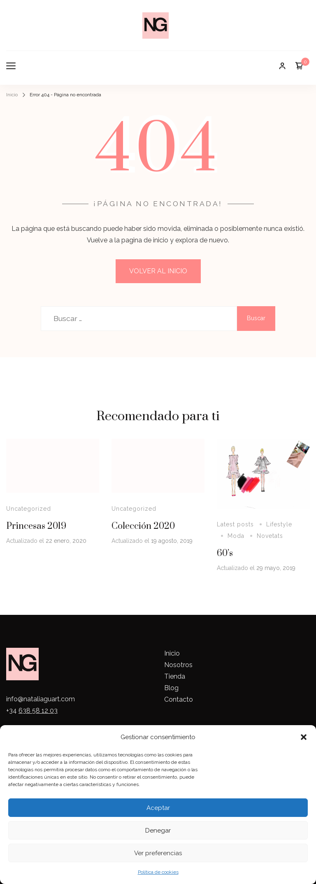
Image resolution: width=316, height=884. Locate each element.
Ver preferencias (158, 853)
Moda (236, 536)
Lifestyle (279, 524)
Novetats (270, 536)
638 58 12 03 (38, 710)
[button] (304, 737)
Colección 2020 (143, 526)
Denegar (158, 830)
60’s (225, 553)
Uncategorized (28, 508)
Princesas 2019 (36, 526)
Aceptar (158, 808)
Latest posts (235, 524)
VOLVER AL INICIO (158, 271)
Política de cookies (158, 872)
